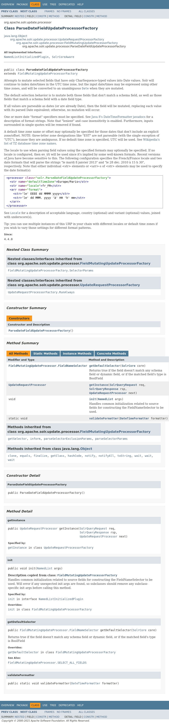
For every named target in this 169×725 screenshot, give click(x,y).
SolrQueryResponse (103, 389)
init (92, 399)
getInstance (98, 384)
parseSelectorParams (111, 438)
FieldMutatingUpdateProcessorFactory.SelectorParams (50, 270)
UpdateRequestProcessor (27, 384)
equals (25, 455)
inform (35, 438)
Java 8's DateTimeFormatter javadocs (118, 116)
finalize (40, 455)
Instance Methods (77, 353)
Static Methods (45, 353)
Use (45, 4)
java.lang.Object (15, 36)
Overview (7, 4)
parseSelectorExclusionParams (68, 438)
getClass (57, 455)
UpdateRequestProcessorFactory (110, 285)
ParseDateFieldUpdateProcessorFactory (39, 330)
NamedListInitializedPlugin (26, 57)
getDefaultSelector (104, 365)
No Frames (64, 11)
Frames (50, 11)
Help (80, 4)
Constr (41, 16)
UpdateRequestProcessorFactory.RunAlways (41, 292)
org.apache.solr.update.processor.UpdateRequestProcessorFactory (57, 39)
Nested (19, 16)
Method (54, 16)
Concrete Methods (111, 353)
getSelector (17, 438)
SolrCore (128, 365)
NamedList (105, 399)
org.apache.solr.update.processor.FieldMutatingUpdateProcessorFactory (67, 42)
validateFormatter (103, 418)
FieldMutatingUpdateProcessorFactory (48, 73)
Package (22, 4)
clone (12, 455)
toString (124, 455)
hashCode (74, 455)
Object (86, 449)
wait (138, 455)
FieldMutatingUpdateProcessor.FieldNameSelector (48, 365)
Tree (53, 4)
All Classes (87, 11)
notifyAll (106, 455)
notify (90, 455)
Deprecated (67, 4)
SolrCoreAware (63, 57)
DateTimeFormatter (134, 418)
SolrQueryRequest (123, 384)
